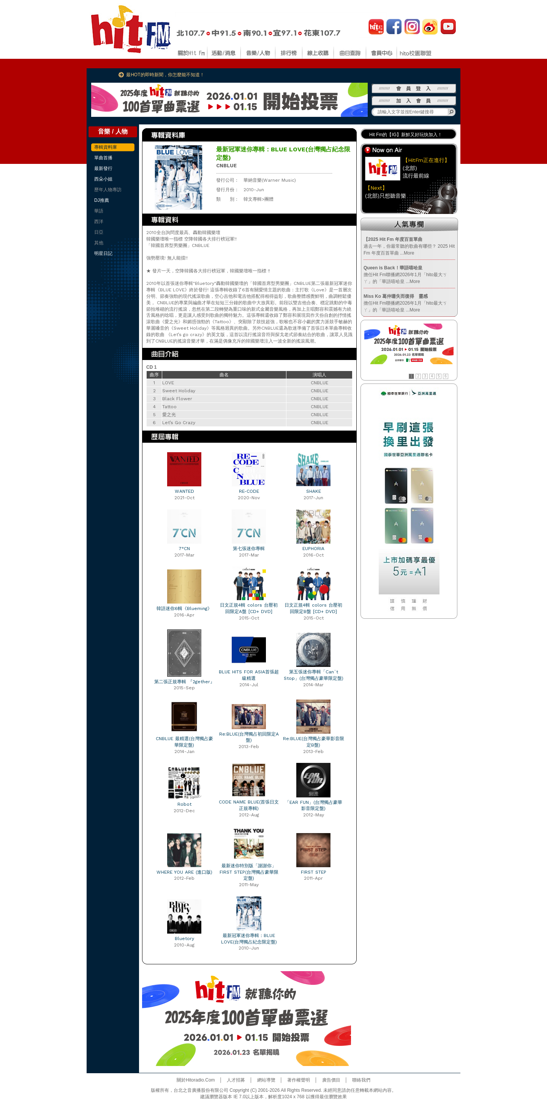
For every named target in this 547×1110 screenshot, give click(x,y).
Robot (184, 804)
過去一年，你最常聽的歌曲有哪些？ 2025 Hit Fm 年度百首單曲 (409, 246)
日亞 (98, 232)
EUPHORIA (313, 548)
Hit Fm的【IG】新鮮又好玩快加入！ (405, 134)
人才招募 (236, 1080)
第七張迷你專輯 (249, 548)
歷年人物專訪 (108, 189)
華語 (98, 211)
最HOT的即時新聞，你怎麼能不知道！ (165, 74)
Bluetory (184, 938)
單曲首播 (103, 157)
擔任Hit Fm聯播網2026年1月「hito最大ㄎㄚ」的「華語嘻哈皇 (405, 274)
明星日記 (103, 253)
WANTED (184, 491)
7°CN (184, 548)
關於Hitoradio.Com (196, 1080)
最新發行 (103, 168)
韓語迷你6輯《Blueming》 (184, 608)
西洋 (98, 221)
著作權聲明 (298, 1080)
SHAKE (313, 491)
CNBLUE (226, 165)
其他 (98, 242)
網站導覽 (266, 1080)
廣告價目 (331, 1080)
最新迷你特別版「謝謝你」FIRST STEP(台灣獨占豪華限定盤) (249, 872)
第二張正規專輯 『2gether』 (184, 681)
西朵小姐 (103, 179)
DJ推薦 (101, 200)
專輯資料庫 (105, 147)
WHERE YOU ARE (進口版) (184, 872)
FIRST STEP (313, 872)
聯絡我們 (361, 1080)
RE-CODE (249, 491)
